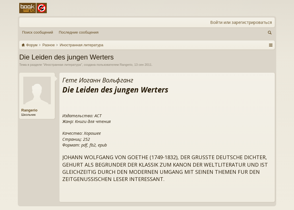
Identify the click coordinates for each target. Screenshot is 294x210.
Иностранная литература (62, 64)
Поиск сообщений (37, 32)
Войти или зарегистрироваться (241, 22)
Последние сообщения (78, 32)
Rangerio (126, 64)
